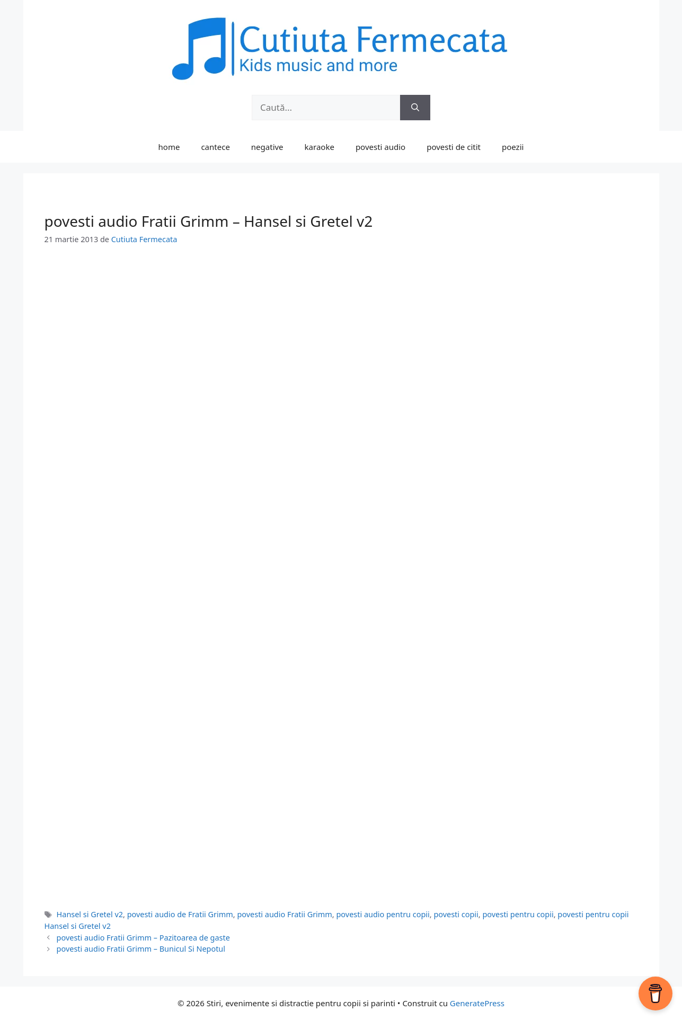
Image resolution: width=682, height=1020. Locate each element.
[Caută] (415, 107)
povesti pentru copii (517, 914)
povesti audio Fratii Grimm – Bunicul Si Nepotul (141, 949)
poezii (513, 146)
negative (267, 146)
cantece (215, 146)
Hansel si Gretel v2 (90, 914)
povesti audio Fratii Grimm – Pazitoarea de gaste (143, 938)
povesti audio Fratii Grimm (284, 914)
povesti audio (380, 146)
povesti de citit (454, 146)
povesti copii (455, 914)
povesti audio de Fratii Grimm (180, 914)
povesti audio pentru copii (382, 914)
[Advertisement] (341, 337)
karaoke (319, 146)
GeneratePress (477, 1003)
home (169, 146)
